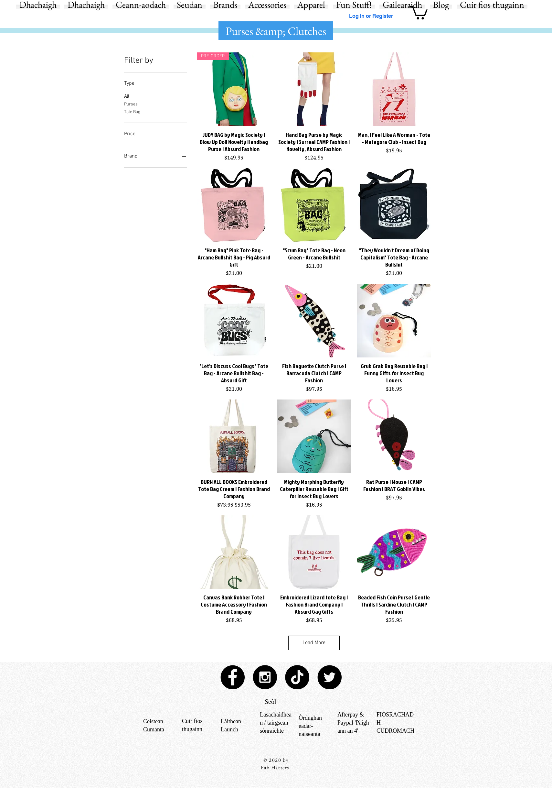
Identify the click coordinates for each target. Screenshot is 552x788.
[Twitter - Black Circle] (329, 677)
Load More (314, 643)
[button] (419, 12)
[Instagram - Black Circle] (265, 677)
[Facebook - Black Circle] (232, 677)
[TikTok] (297, 677)
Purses (131, 104)
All (126, 96)
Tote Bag (132, 111)
